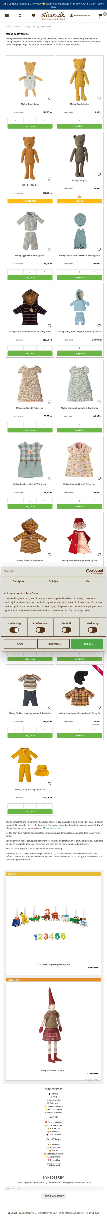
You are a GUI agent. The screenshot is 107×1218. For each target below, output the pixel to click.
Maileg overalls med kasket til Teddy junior (79, 255)
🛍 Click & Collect (53, 1135)
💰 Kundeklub (54, 1144)
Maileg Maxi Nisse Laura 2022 (53, 1071)
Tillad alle (87, 643)
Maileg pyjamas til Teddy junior (30, 255)
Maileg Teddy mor (30, 185)
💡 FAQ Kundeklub (53, 1109)
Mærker (18, 27)
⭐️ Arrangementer (53, 1157)
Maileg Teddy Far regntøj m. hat (30, 789)
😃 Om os (53, 1151)
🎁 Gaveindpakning (53, 1122)
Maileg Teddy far (79, 180)
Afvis (20, 643)
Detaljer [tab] (53, 581)
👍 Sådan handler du (53, 1106)
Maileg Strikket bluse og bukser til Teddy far (30, 713)
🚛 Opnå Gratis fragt (53, 1125)
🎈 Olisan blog (53, 1160)
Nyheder (12, 874)
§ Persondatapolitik (53, 1113)
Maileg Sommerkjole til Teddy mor (79, 484)
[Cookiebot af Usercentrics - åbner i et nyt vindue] (88, 571)
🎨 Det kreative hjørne (53, 1154)
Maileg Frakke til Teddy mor (30, 561)
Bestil (79, 201)
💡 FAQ (53, 1097)
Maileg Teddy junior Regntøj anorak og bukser (80, 331)
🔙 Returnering (53, 1103)
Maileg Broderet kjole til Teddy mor (29, 484)
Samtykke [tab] (19, 581)
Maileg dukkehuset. (52, 828)
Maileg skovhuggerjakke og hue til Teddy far (79, 713)
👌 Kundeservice (53, 1100)
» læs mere (18, 112)
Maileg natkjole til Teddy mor (30, 408)
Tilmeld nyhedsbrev (54, 1196)
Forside (9, 27)
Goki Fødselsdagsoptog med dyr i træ (53, 965)
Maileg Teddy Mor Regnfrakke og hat (79, 561)
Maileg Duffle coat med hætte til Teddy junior (30, 331)
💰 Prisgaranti (53, 1128)
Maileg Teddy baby (30, 104)
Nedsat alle (13, 980)
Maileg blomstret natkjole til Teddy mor (79, 408)
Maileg (27, 27)
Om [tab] (88, 581)
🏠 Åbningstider (53, 1147)
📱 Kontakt (53, 1094)
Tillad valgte (53, 643)
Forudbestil (30, 201)
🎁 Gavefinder (53, 1132)
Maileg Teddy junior (79, 104)
